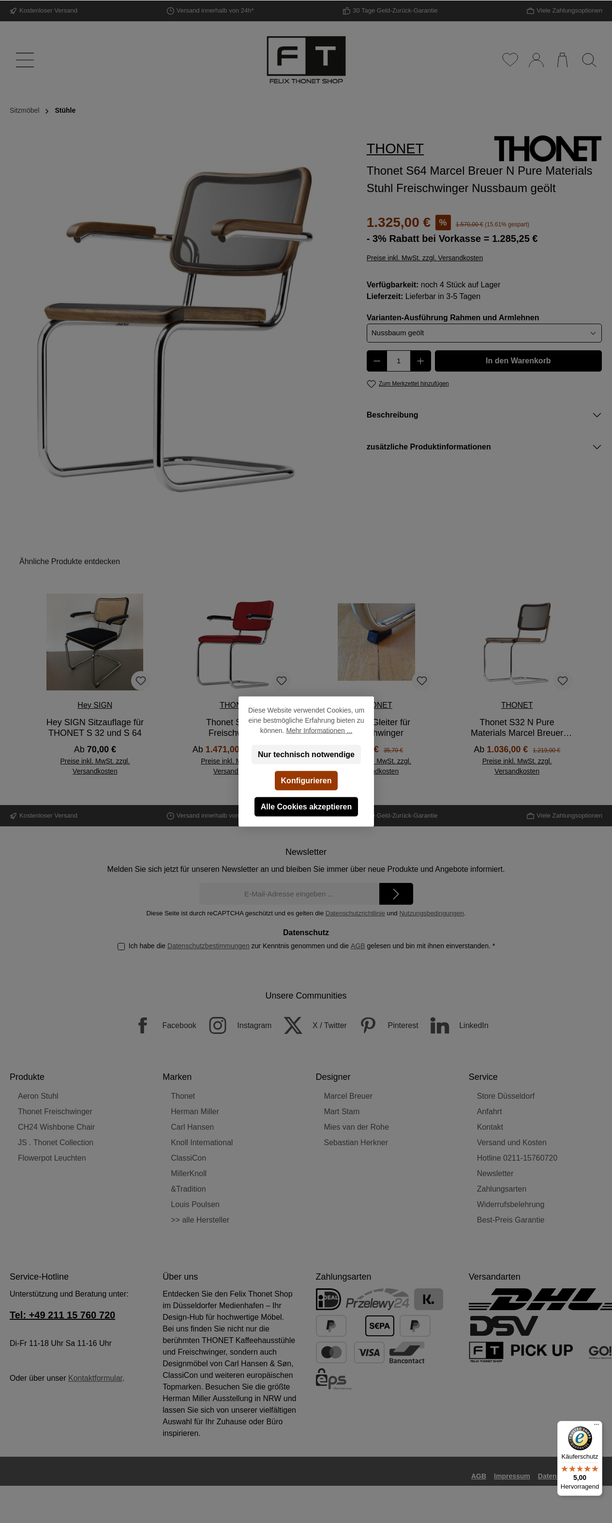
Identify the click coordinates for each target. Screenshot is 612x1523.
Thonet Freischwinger (55, 1111)
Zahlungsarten (501, 1189)
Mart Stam (342, 1111)
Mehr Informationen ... (319, 730)
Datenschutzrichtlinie (355, 913)
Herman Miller (195, 1111)
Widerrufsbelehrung (511, 1204)
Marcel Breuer (348, 1096)
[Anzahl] (399, 361)
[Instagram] (234, 1025)
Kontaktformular (95, 1378)
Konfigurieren (306, 780)
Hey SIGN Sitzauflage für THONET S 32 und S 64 (95, 727)
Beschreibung (392, 415)
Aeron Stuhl (38, 1096)
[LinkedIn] (454, 1025)
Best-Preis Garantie (511, 1220)
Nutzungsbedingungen (431, 913)
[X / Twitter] (310, 1025)
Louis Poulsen (195, 1204)
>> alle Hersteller (200, 1220)
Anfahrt (489, 1111)
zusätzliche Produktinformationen (429, 447)
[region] (178, 328)
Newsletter (495, 1173)
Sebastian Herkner (356, 1142)
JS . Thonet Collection (55, 1142)
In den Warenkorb (518, 361)
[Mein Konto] (535, 60)
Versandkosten (368, 1496)
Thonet (183, 1096)
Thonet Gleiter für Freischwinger (376, 727)
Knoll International (202, 1142)
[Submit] (396, 894)
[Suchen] (589, 60)
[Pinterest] (383, 1025)
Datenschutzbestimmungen (208, 946)
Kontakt (490, 1127)
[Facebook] (159, 1025)
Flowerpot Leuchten (52, 1158)
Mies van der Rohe (356, 1127)
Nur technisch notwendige (305, 754)
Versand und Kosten (512, 1142)
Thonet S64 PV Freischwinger (235, 727)
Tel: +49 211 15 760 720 (62, 1315)
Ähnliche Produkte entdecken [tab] (69, 561)
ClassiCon (188, 1158)
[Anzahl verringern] (377, 361)
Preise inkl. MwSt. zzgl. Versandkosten (425, 258)
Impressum (512, 1476)
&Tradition (188, 1189)
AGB (358, 946)
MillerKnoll (189, 1173)
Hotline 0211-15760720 (517, 1158)
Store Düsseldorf (506, 1096)
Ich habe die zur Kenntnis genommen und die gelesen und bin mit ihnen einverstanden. (312, 946)
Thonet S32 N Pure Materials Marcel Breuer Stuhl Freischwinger (517, 727)
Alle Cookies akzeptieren (306, 807)
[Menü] (23, 60)
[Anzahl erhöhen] (420, 361)
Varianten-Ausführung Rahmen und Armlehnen (453, 317)
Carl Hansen (192, 1127)
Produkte (27, 1077)
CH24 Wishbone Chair (56, 1127)
